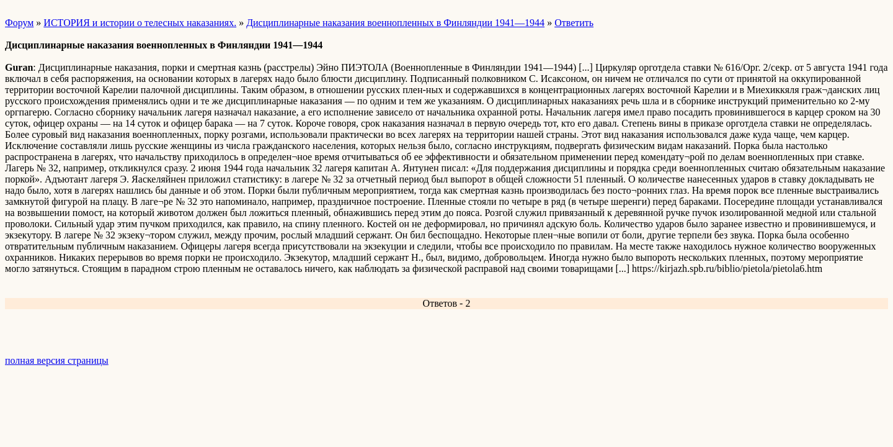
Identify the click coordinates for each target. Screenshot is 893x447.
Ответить (573, 22)
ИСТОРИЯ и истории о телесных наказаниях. (139, 22)
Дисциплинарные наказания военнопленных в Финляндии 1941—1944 (395, 22)
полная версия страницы (57, 360)
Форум (19, 22)
